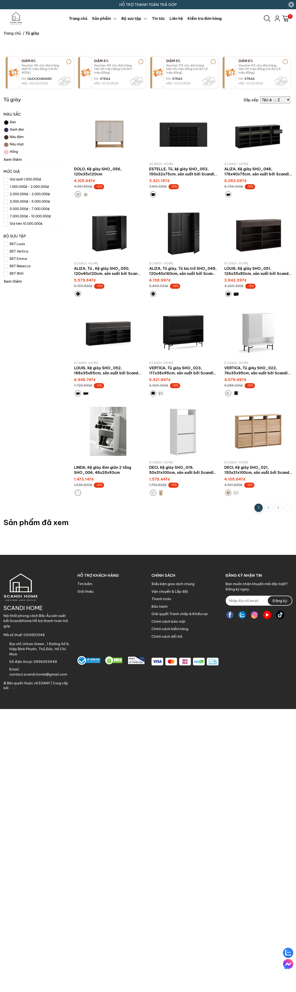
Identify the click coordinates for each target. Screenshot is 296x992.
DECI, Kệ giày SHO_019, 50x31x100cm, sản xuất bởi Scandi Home (181, 755)
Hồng (10, 435)
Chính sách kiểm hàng (169, 912)
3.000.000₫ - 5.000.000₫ (30, 484)
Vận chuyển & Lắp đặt (169, 874)
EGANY (44, 966)
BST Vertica (19, 534)
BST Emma (18, 542)
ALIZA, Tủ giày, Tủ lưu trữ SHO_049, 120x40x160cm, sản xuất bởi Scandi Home (182, 556)
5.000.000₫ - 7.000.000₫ (29, 492)
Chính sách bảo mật (168, 904)
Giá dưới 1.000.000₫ (25, 462)
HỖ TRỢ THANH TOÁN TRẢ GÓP (148, 4)
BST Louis (17, 527)
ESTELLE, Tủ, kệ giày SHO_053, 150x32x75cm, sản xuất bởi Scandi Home (181, 457)
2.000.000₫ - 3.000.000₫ (30, 477)
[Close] (291, 5)
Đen (9, 405)
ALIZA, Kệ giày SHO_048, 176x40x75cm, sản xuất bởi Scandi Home (256, 457)
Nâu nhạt (13, 427)
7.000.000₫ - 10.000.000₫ (30, 499)
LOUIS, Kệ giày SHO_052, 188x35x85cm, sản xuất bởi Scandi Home (106, 656)
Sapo (13, 971)
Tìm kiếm (84, 867)
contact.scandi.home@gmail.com (38, 957)
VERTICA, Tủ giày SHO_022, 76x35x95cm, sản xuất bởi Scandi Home (256, 656)
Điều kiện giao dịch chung (172, 867)
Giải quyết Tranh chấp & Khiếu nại (179, 897)
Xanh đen (13, 413)
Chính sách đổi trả (166, 919)
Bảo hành (159, 889)
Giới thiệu (85, 874)
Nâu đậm (13, 420)
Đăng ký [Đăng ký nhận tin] (279, 883)
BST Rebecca (20, 549)
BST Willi (17, 556)
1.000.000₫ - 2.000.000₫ (29, 470)
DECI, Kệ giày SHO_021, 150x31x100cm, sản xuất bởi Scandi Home (257, 755)
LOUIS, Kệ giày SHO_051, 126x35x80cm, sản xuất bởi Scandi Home (257, 556)
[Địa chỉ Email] (259, 883)
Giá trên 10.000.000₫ (26, 507)
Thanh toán (161, 882)
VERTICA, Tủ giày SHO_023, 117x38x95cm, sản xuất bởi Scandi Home (181, 656)
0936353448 (45, 944)
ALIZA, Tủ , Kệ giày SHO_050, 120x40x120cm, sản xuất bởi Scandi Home (107, 556)
